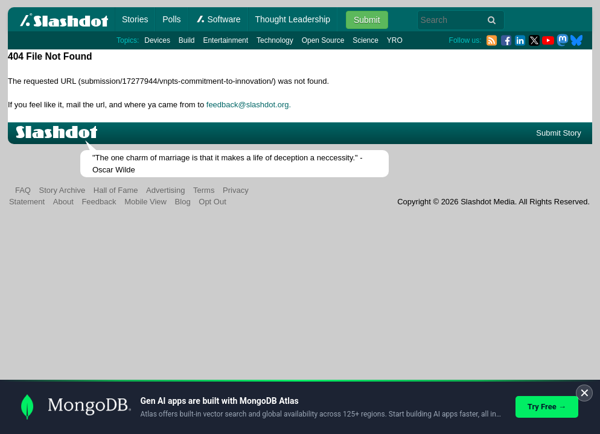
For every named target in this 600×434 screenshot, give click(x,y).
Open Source (323, 40)
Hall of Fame (116, 190)
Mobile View (145, 201)
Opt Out (212, 201)
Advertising (165, 190)
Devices (157, 40)
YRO (395, 40)
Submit (367, 20)
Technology (275, 40)
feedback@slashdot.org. (248, 104)
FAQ (23, 190)
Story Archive (62, 190)
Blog (183, 201)
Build (187, 40)
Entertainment (225, 40)
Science (365, 40)
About (63, 201)
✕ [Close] (584, 393)
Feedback (98, 201)
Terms (203, 190)
